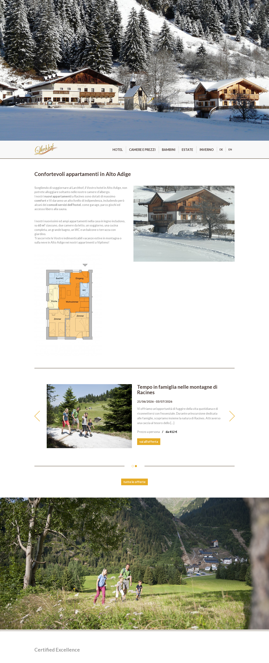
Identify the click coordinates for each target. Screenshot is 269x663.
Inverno (206, 150)
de (221, 149)
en (230, 149)
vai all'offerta (148, 441)
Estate (187, 150)
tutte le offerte (134, 482)
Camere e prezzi (142, 150)
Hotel (118, 150)
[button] (40, 416)
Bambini (168, 150)
